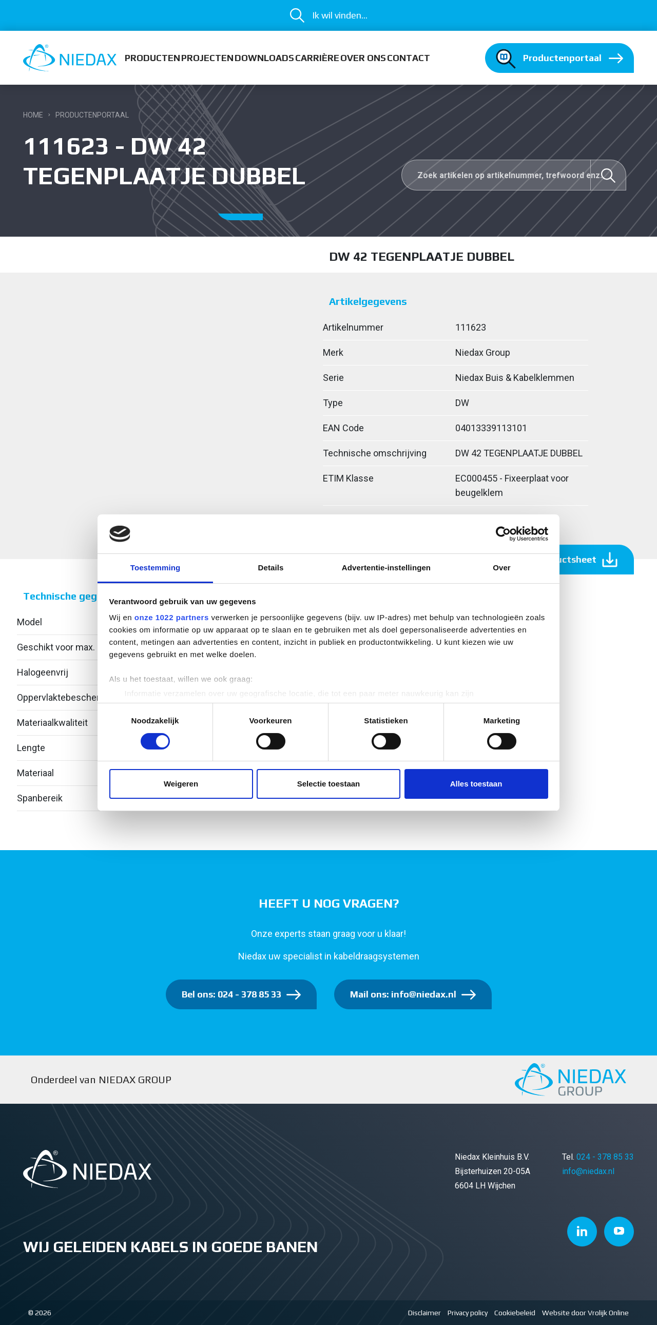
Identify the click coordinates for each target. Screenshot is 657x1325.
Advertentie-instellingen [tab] (386, 567)
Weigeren (181, 783)
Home (33, 115)
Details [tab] (271, 567)
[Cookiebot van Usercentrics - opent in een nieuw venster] (503, 534)
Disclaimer (424, 1313)
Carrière (317, 57)
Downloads (264, 57)
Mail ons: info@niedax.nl (403, 994)
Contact (408, 57)
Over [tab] (502, 567)
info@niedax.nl (588, 1171)
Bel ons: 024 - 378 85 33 (231, 994)
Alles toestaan (476, 783)
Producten (152, 57)
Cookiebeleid (514, 1313)
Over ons (363, 57)
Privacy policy (468, 1313)
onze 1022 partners (171, 617)
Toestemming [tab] (155, 567)
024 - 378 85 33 (605, 1157)
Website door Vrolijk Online (585, 1313)
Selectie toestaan (328, 783)
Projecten (207, 57)
